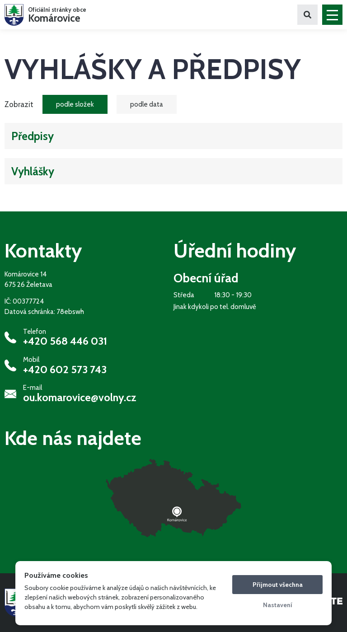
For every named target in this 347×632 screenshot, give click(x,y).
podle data (146, 104)
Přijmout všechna (278, 585)
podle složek (75, 104)
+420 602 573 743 (65, 369)
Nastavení (277, 605)
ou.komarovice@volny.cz (79, 397)
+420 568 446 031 (65, 341)
